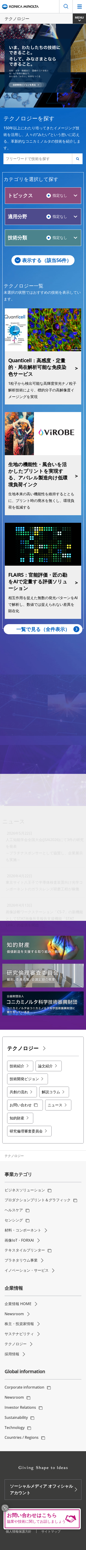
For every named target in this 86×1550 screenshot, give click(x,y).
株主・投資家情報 (19, 1323)
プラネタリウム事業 (21, 1260)
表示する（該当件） (46, 260)
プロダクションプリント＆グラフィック (38, 1199)
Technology (15, 1427)
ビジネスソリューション (25, 1190)
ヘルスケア (14, 1209)
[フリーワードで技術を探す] (38, 158)
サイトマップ (51, 1531)
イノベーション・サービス (27, 1270)
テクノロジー (16, 1343)
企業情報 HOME (18, 1303)
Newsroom (14, 1313)
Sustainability (16, 1417)
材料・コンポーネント (23, 1230)
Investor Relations (20, 1407)
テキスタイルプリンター (25, 1250)
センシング (14, 1220)
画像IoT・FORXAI (19, 1240)
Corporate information (24, 1387)
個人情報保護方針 (18, 1531)
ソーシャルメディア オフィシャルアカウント (41, 1489)
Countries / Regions (22, 1437)
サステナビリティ (19, 1333)
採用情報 (12, 1353)
